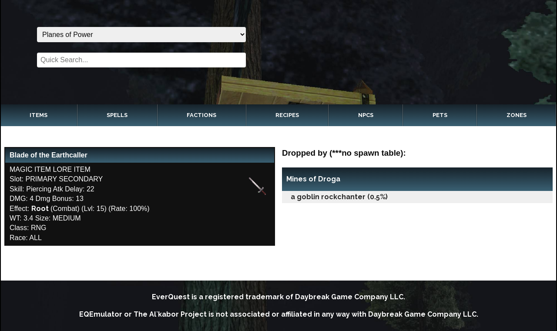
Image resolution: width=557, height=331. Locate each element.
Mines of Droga (313, 179)
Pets (440, 115)
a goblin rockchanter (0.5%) (339, 197)
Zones (517, 115)
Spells (117, 115)
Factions (201, 115)
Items (38, 115)
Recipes (287, 115)
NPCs (365, 115)
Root (40, 208)
